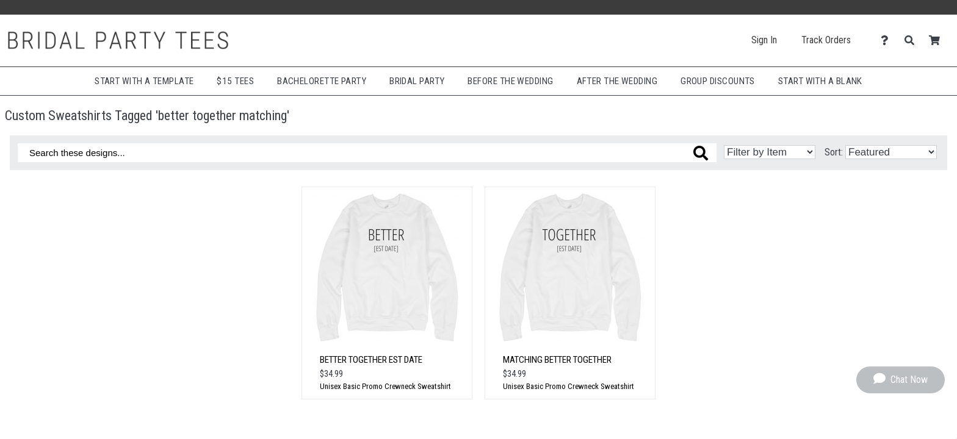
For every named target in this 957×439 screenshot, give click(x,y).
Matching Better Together (557, 359)
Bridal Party (416, 81)
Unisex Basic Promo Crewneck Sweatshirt (385, 386)
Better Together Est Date (371, 359)
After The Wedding (617, 81)
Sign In (764, 40)
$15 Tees (235, 81)
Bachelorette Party (321, 81)
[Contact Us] (887, 40)
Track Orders (826, 40)
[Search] (912, 40)
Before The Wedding (510, 81)
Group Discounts (718, 81)
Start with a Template (144, 81)
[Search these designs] (367, 152)
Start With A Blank (820, 81)
